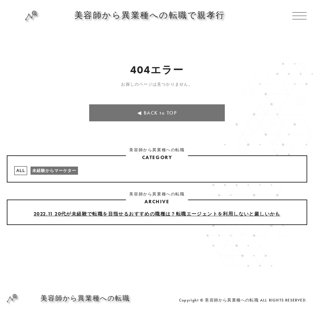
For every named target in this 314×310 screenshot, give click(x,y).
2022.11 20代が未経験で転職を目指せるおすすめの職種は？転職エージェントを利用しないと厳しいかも (157, 214)
